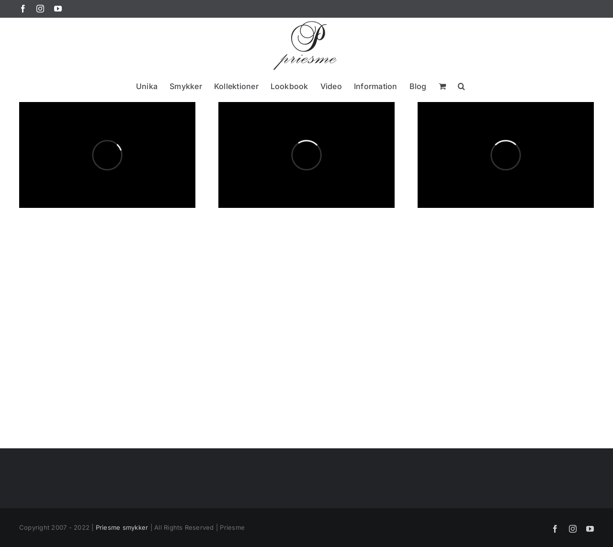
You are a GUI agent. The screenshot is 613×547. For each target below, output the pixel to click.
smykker (135, 527)
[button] (461, 86)
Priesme (108, 527)
